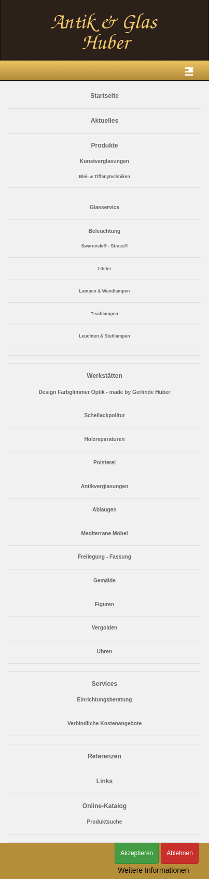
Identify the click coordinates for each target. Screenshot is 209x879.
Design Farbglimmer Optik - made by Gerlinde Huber (104, 392)
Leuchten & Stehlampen (104, 336)
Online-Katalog (104, 806)
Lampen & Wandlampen (104, 291)
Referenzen (104, 756)
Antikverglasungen (105, 486)
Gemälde (104, 580)
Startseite (104, 95)
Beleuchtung (105, 231)
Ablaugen (104, 509)
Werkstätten (104, 375)
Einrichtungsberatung (104, 699)
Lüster (104, 268)
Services (104, 683)
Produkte (104, 145)
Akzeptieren (136, 853)
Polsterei (104, 462)
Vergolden (104, 628)
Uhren (104, 651)
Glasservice (104, 207)
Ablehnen (179, 853)
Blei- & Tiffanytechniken (104, 176)
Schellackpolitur (104, 415)
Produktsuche (104, 822)
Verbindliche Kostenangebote (104, 723)
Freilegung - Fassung (104, 557)
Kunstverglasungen (104, 161)
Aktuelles (104, 120)
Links (104, 781)
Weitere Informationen (153, 870)
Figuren (104, 604)
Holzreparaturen (104, 439)
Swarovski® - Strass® (104, 245)
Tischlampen (104, 313)
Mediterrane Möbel (104, 533)
